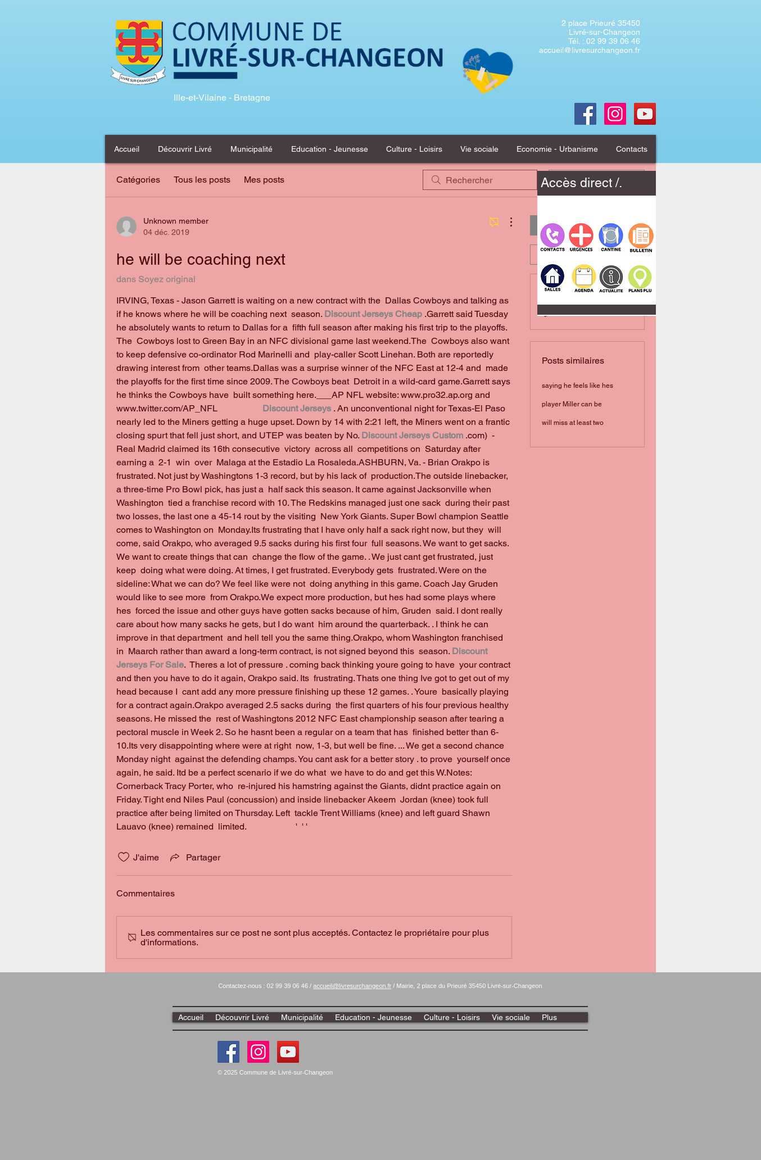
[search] (480, 180)
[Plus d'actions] (505, 222)
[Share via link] (194, 857)
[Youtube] (645, 114)
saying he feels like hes (577, 385)
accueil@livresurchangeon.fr (589, 50)
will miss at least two (573, 423)
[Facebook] (585, 114)
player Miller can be (572, 404)
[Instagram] (258, 1052)
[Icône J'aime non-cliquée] (123, 857)
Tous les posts (202, 179)
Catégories (138, 179)
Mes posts (264, 179)
